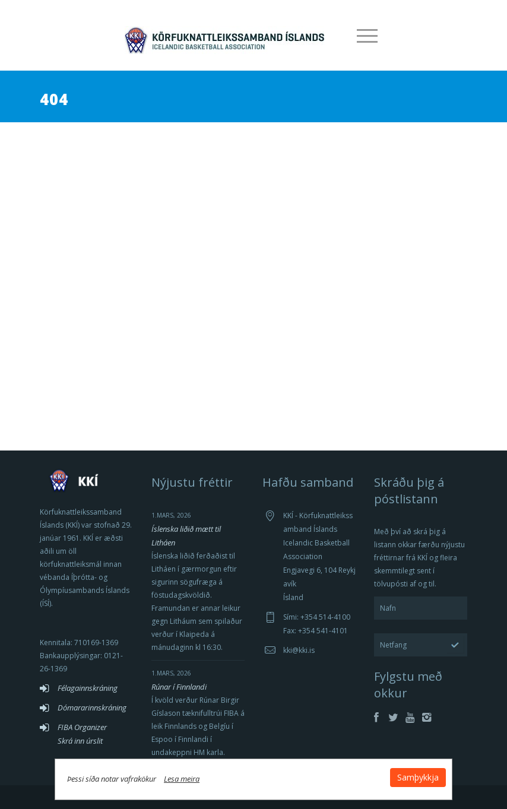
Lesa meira (202, 775)
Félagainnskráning (88, 688)
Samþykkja (397, 774)
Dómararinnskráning (92, 707)
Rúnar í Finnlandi (179, 686)
